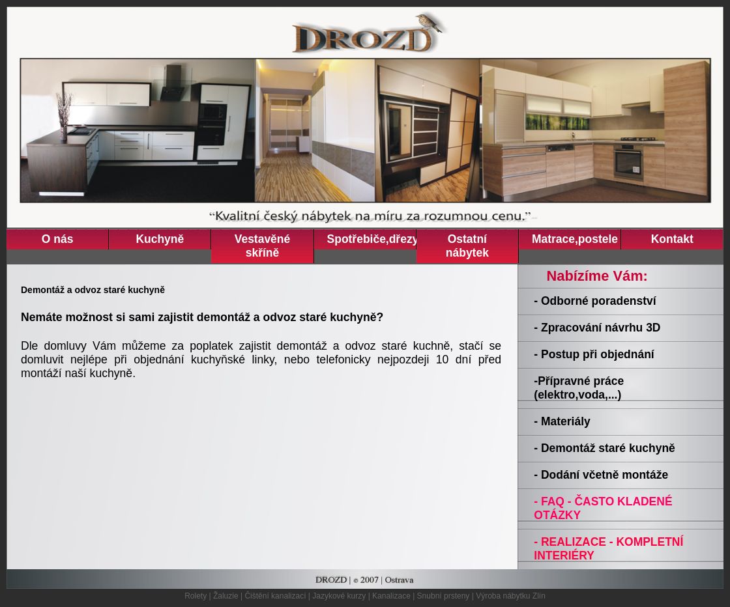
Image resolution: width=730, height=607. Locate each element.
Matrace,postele (575, 239)
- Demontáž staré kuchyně (604, 448)
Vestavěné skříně (262, 246)
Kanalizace (391, 595)
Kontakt (672, 239)
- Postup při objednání (594, 354)
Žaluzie (226, 595)
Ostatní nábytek (467, 246)
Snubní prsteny (443, 595)
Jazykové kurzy (339, 595)
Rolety (195, 595)
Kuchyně (160, 239)
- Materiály (562, 421)
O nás (58, 239)
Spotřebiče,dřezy (371, 239)
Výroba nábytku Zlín (511, 595)
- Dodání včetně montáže (601, 474)
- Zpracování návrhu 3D (597, 327)
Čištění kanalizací (275, 595)
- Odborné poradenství (595, 300)
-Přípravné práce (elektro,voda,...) (579, 387)
